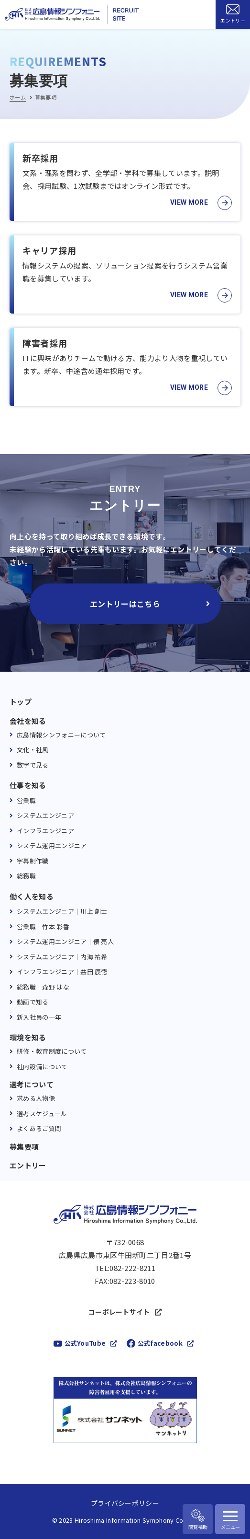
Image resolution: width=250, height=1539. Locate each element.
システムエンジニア (45, 815)
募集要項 (24, 1147)
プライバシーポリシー (125, 1503)
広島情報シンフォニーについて (61, 734)
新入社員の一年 (39, 1017)
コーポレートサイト (119, 1312)
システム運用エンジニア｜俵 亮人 (65, 941)
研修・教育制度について (52, 1051)
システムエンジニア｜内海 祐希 (62, 956)
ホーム (18, 97)
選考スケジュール (42, 1113)
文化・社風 (33, 749)
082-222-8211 (132, 1268)
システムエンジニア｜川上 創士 (62, 911)
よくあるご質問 (39, 1128)
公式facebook (160, 1343)
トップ (21, 702)
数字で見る (33, 765)
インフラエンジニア (45, 830)
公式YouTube (85, 1343)
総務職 (26, 875)
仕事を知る (28, 785)
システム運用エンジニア (52, 845)
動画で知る (33, 1001)
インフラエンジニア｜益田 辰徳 (62, 971)
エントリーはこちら (125, 603)
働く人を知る (32, 896)
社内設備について (42, 1066)
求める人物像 (36, 1098)
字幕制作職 (33, 860)
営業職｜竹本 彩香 (43, 926)
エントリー (28, 1165)
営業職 (26, 800)
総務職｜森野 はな (43, 986)
